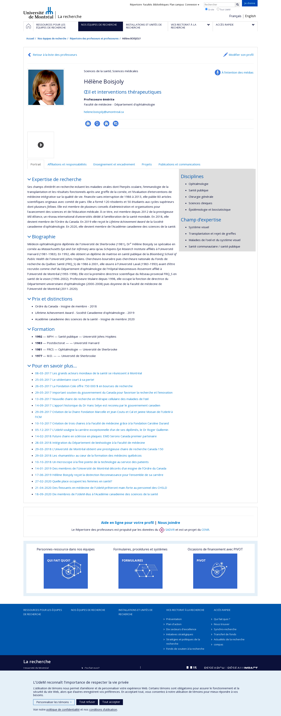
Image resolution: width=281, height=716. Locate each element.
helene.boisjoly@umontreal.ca (104, 112)
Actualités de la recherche (229, 639)
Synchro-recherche (225, 629)
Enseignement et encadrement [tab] (114, 164)
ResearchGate (88, 124)
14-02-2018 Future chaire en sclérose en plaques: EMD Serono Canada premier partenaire (96, 436)
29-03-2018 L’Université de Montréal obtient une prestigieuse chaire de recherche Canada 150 (99, 449)
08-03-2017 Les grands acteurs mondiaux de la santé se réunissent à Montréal (88, 373)
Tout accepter (111, 702)
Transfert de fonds (225, 634)
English (250, 16)
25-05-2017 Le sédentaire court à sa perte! (64, 380)
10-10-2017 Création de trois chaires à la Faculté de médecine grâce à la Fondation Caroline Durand (102, 423)
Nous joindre (169, 522)
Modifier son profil (241, 55)
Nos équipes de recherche (52, 38)
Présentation (174, 619)
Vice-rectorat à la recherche (185, 610)
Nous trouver (221, 624)
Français (235, 16)
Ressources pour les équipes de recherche (42, 612)
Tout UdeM (223, 9)
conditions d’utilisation (103, 709)
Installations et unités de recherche (136, 612)
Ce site (209, 9)
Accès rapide (222, 610)
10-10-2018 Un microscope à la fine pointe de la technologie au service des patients (92, 462)
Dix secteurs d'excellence (181, 629)
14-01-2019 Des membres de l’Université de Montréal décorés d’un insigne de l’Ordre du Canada (100, 468)
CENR (205, 529)
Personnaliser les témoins (54, 702)
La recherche (70, 17)
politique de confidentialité (63, 709)
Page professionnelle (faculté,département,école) (97, 124)
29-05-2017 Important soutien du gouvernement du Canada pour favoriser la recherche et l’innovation (104, 392)
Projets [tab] (147, 164)
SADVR (167, 529)
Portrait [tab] (35, 164)
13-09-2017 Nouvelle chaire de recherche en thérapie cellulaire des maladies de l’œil (92, 399)
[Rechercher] (237, 4)
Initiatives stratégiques (179, 634)
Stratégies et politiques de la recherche (183, 641)
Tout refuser (87, 702)
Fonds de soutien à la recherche (185, 648)
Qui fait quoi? (92, 668)
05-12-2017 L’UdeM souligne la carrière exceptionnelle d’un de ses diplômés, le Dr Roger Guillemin (101, 430)
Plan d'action (173, 624)
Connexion (192, 4)
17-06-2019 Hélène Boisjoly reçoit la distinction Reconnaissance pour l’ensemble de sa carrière (99, 475)
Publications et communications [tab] (179, 164)
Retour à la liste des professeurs (55, 55)
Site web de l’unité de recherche (106, 124)
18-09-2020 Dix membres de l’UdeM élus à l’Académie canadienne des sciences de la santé (96, 494)
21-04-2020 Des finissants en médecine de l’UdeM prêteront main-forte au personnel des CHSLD (101, 488)
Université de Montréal (38, 13)
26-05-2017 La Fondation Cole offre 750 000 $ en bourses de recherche (84, 386)
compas (218, 644)
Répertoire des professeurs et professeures (94, 38)
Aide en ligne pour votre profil (127, 522)
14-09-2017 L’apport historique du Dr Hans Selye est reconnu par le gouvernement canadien (97, 405)
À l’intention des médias (237, 72)
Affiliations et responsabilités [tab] (67, 164)
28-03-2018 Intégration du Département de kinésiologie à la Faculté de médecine (90, 443)
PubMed (116, 124)
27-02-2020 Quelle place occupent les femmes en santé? (73, 481)
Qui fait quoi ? (222, 619)
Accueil (30, 38)
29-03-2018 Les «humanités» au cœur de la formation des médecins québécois (88, 455)
